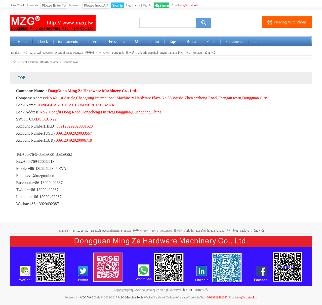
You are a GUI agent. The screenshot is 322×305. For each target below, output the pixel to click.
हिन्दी (180, 52)
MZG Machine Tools (130, 297)
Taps (173, 41)
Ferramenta (234, 41)
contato (259, 41)
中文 (25, 52)
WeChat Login (161, 5)
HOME (44, 62)
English (15, 52)
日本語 (130, 52)
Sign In (147, 5)
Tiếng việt (209, 52)
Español (153, 52)
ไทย (187, 52)
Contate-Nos (70, 62)
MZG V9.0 (86, 297)
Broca (191, 41)
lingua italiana (168, 52)
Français (78, 52)
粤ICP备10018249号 (195, 290)
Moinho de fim (147, 41)
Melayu (197, 52)
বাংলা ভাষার (103, 52)
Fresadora (117, 41)
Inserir (93, 41)
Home (22, 41)
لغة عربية (35, 52)
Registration (133, 5)
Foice (210, 41)
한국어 (89, 52)
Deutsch (48, 52)
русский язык (63, 52)
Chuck (42, 41)
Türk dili (141, 52)
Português (118, 52)
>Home (54, 62)
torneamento (68, 41)
